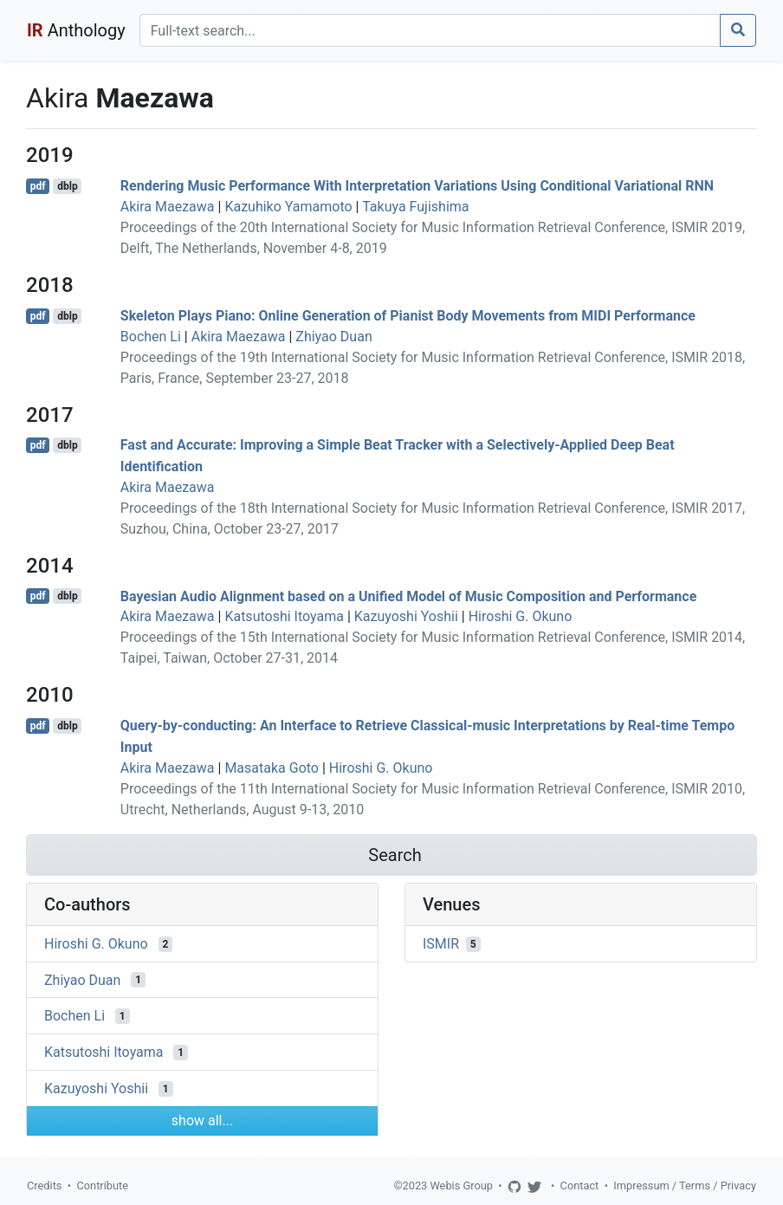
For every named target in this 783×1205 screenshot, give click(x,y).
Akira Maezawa (167, 206)
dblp (67, 186)
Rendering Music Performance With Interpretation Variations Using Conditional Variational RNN (417, 186)
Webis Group (461, 1185)
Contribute (102, 1185)
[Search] (430, 30)
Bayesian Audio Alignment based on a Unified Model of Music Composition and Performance (408, 595)
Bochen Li (150, 336)
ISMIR (441, 944)
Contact (579, 1185)
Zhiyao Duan (333, 336)
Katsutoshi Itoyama (284, 616)
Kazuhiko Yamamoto (288, 206)
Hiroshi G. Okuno (521, 616)
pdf (38, 186)
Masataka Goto (271, 768)
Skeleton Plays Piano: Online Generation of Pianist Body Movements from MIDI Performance (408, 316)
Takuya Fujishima (415, 206)
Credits (44, 1185)
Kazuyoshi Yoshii (406, 616)
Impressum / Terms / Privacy (684, 1185)
